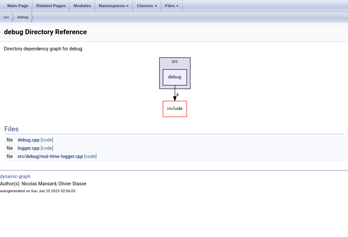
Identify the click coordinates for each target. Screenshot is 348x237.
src (6, 17)
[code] (47, 140)
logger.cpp (29, 148)
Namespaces (114, 7)
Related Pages (51, 5)
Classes (147, 7)
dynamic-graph (15, 176)
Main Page (17, 5)
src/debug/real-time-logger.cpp (50, 156)
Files (172, 7)
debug (22, 17)
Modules (82, 5)
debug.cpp (29, 140)
